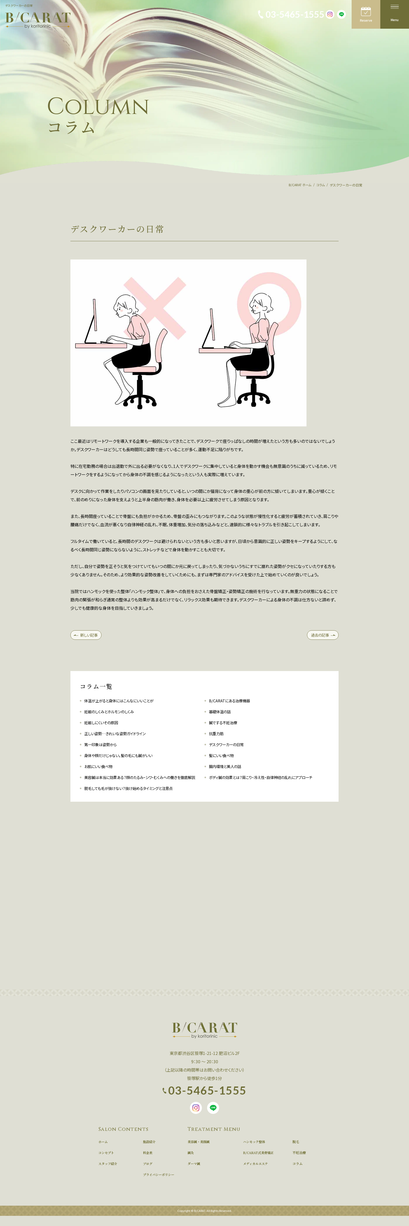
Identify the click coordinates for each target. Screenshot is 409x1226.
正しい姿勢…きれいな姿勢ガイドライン (119, 735)
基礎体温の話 (221, 713)
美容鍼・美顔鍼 (199, 1151)
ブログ (148, 1173)
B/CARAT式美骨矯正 (259, 1162)
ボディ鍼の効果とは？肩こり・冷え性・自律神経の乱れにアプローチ (268, 779)
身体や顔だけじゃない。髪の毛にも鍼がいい (123, 757)
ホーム (103, 1151)
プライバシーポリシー (160, 1184)
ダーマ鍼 (194, 1173)
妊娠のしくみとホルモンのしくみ (113, 713)
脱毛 (295, 1151)
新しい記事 (91, 636)
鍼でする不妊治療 (225, 724)
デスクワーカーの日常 (228, 746)
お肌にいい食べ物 (100, 768)
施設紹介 (150, 1151)
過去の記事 (317, 636)
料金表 (148, 1162)
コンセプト (106, 1162)
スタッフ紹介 (108, 1173)
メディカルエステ (256, 1173)
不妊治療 (299, 1162)
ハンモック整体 (255, 1151)
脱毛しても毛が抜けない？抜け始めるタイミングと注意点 (135, 798)
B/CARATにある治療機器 (231, 702)
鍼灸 (191, 1162)
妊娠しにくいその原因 (103, 724)
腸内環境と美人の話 (227, 768)
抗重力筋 (217, 735)
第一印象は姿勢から (102, 746)
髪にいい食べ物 (223, 757)
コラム (297, 1173)
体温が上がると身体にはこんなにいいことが (124, 702)
